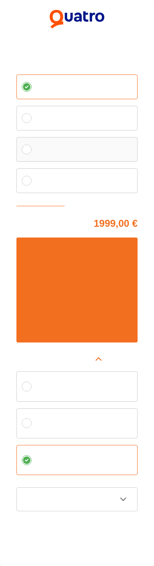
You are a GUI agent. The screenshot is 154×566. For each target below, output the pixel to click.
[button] (77, 359)
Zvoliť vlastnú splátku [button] (42, 204)
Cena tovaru (30, 222)
